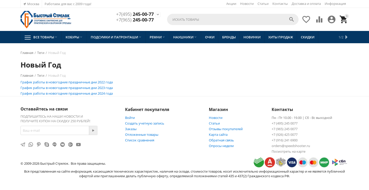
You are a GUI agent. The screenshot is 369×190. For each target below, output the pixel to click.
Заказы (131, 129)
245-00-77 (135, 14)
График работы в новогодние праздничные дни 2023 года (66, 87)
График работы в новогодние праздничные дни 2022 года (66, 82)
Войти (130, 117)
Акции (231, 3)
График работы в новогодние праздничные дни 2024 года (66, 93)
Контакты (280, 3)
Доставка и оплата (306, 3)
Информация (335, 3)
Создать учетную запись (144, 123)
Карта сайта (218, 134)
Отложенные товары (141, 134)
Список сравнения (139, 140)
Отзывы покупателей (226, 129)
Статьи (263, 3)
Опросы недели (221, 145)
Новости (247, 3)
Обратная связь (221, 140)
